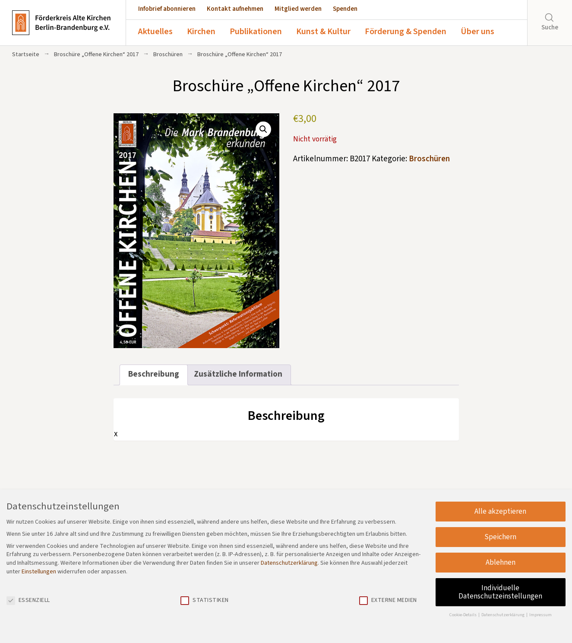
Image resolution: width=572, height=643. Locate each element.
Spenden (345, 8)
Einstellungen (39, 571)
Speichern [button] (500, 536)
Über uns (477, 32)
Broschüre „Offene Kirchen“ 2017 (96, 54)
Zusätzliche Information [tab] (238, 374)
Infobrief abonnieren (167, 8)
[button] (263, 129)
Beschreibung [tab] (153, 374)
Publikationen (256, 32)
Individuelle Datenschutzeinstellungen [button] (500, 592)
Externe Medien (388, 600)
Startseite (25, 54)
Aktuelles (155, 32)
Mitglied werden (298, 8)
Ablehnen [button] (500, 562)
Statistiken (204, 600)
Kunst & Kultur (323, 32)
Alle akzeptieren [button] (500, 511)
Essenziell (28, 600)
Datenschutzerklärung (289, 563)
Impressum (540, 614)
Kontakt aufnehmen (235, 8)
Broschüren (168, 54)
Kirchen (201, 32)
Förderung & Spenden (405, 32)
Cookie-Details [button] (463, 614)
